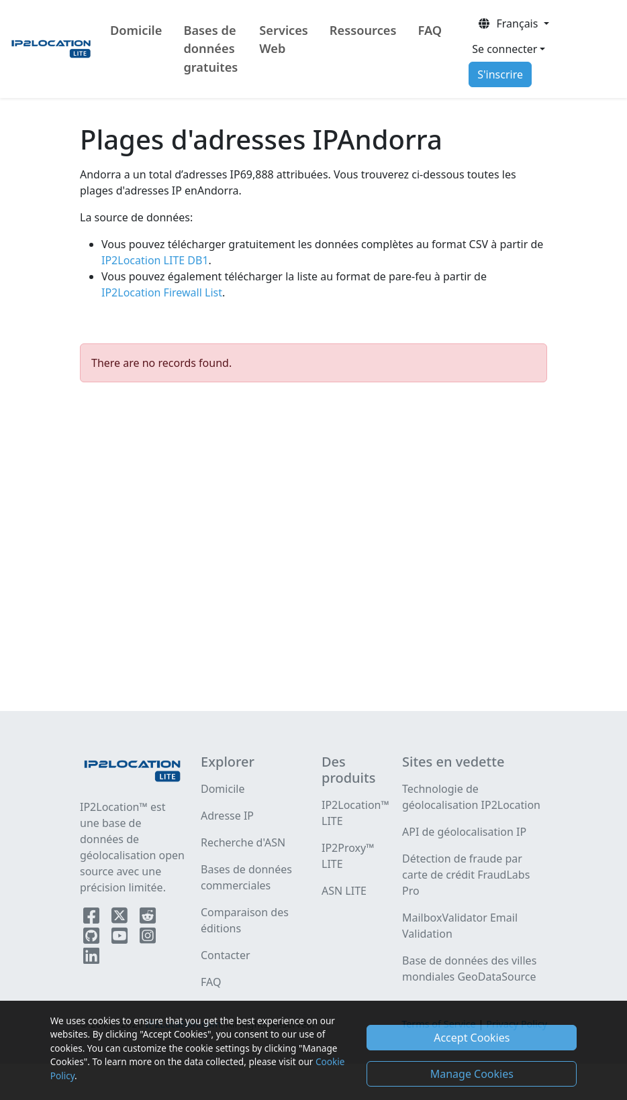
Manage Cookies (472, 1073)
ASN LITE (344, 890)
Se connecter (504, 49)
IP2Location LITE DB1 (155, 260)
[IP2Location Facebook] (92, 918)
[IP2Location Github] (92, 938)
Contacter (225, 955)
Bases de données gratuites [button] (210, 48)
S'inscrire (500, 74)
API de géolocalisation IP (464, 831)
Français (508, 23)
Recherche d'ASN (243, 842)
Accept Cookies (472, 1037)
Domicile (136, 30)
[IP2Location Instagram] (147, 938)
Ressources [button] (363, 30)
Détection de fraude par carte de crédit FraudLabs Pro (466, 874)
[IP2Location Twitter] (121, 918)
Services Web (283, 39)
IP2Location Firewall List (161, 292)
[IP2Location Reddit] (147, 918)
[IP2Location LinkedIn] (91, 958)
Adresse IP (227, 815)
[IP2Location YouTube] (121, 938)
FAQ (430, 30)
